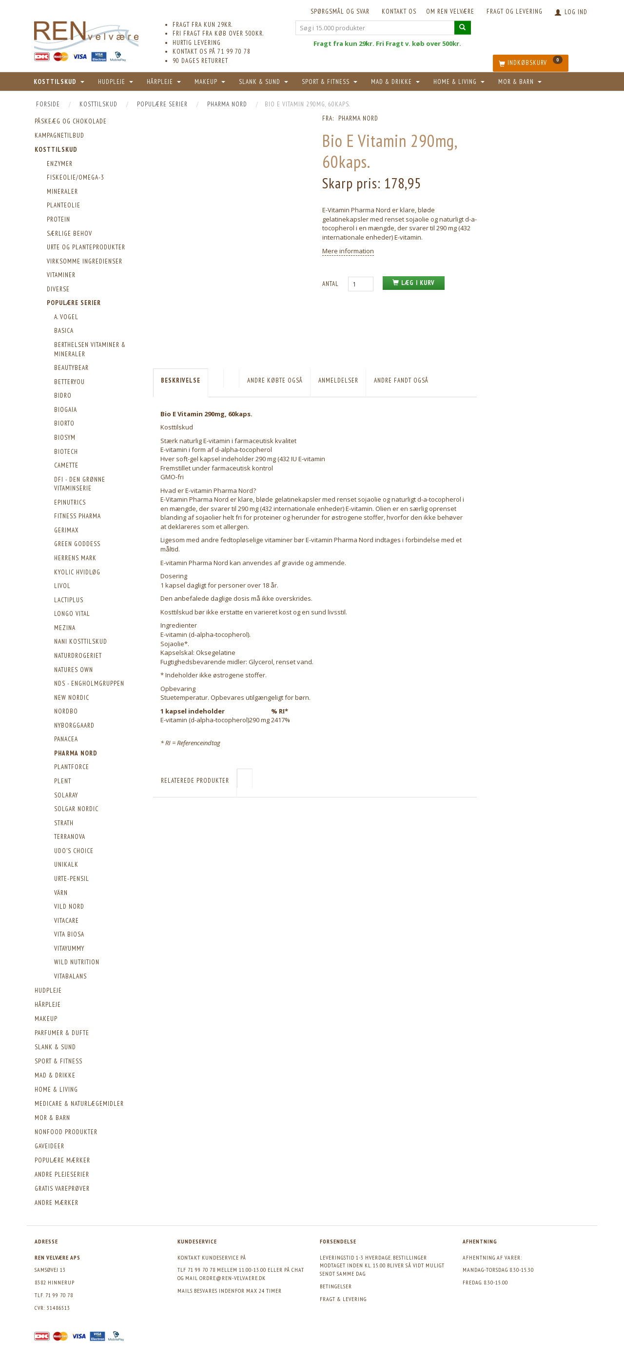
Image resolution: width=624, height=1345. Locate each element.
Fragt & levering (343, 1299)
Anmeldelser (338, 380)
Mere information (348, 250)
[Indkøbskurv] (530, 63)
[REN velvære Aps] (86, 33)
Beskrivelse (180, 380)
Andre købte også (275, 380)
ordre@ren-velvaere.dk (232, 1278)
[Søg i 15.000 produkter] (462, 27)
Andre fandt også (401, 380)
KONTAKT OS (399, 11)
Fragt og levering (515, 11)
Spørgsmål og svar (340, 11)
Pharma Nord (358, 118)
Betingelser (336, 1286)
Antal (331, 284)
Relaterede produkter (195, 780)
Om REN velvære (450, 11)
